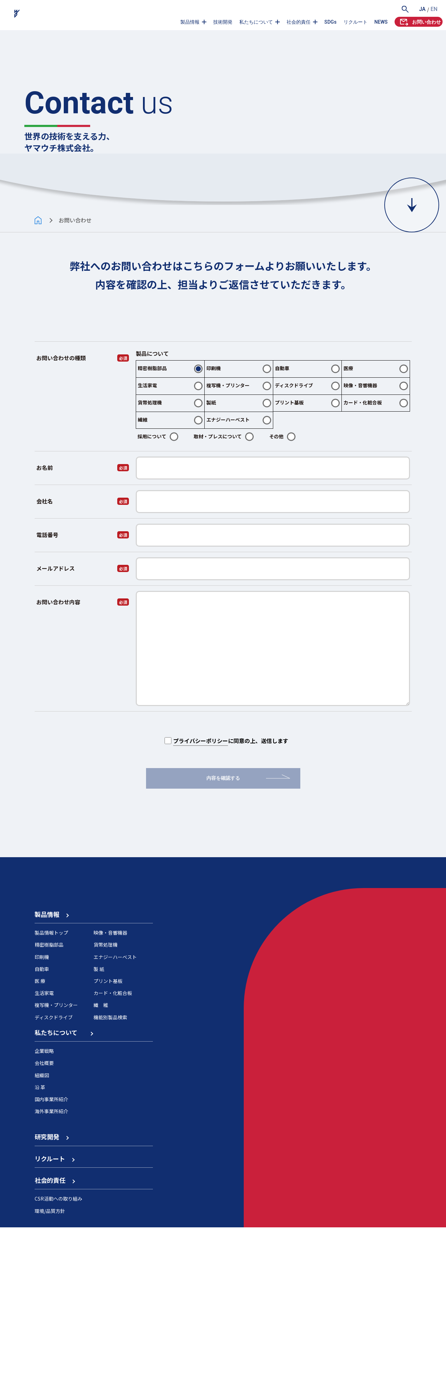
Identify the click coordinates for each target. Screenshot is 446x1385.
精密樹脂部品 (49, 1102)
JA (422, 9)
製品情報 (190, 22)
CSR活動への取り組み (58, 1356)
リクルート (355, 22)
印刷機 (42, 1114)
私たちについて (256, 22)
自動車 (42, 1126)
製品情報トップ (51, 1090)
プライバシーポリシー (200, 787)
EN (434, 9)
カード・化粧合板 (113, 1150)
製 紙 (99, 1126)
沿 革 (40, 1244)
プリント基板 (108, 1138)
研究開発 (51, 1294)
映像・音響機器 (110, 1090)
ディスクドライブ (54, 1174)
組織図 (42, 1232)
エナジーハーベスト (115, 1114)
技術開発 (222, 22)
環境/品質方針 (50, 1368)
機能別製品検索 (110, 1174)
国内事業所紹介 (51, 1256)
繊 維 (101, 1162)
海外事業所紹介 (51, 1268)
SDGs (330, 22)
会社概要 (44, 1220)
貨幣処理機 (106, 1102)
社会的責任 (299, 22)
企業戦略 (44, 1208)
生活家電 (44, 1150)
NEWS (381, 22)
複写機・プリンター (56, 1162)
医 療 (40, 1138)
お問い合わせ (419, 22)
